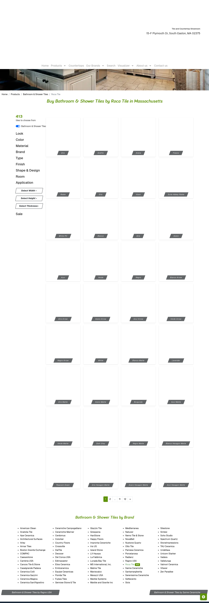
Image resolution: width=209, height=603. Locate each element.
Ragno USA (134, 560)
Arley (26, 542)
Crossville (63, 546)
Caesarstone (28, 557)
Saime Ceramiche (137, 568)
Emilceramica (65, 568)
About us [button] (141, 63)
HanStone (97, 535)
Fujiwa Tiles (63, 579)
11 (120, 499)
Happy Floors (100, 539)
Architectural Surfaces (33, 539)
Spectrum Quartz (171, 539)
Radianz (131, 557)
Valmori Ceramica (172, 564)
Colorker (62, 539)
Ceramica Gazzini (32, 575)
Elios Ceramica (65, 564)
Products (15, 94)
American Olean (31, 528)
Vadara (166, 557)
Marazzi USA (99, 575)
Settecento (133, 579)
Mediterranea (134, 528)
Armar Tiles (28, 546)
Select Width (28, 190)
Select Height (28, 198)
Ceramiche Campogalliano (70, 528)
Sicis (130, 582)
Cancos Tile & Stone (33, 564)
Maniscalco (99, 571)
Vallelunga (168, 560)
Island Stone (99, 550)
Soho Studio (169, 535)
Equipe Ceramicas (67, 571)
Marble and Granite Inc (105, 582)
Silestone (167, 528)
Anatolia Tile (29, 532)
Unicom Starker (171, 553)
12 (125, 499)
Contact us (161, 63)
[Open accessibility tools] (203, 596)
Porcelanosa (134, 553)
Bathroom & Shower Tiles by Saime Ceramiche (177, 592)
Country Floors (65, 542)
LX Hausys (98, 553)
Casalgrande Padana (33, 568)
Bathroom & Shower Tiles (35, 94)
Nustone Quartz (135, 542)
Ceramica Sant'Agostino (35, 582)
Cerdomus (63, 535)
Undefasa (168, 550)
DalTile (62, 550)
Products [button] (56, 63)
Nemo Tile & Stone (136, 535)
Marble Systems (101, 579)
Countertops (76, 63)
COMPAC (27, 553)
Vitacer (166, 568)
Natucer (132, 532)
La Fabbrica (99, 557)
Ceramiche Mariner (67, 532)
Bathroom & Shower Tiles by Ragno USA (32, 592)
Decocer (62, 553)
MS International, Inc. (103, 564)
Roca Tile (132, 564)
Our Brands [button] (93, 63)
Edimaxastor (64, 560)
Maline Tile (98, 568)
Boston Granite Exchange (35, 550)
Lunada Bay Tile (101, 560)
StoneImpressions (172, 542)
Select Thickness (28, 206)
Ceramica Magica (31, 579)
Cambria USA (29, 560)
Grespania (98, 532)
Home (45, 63)
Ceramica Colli (30, 571)
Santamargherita (136, 571)
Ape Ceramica (30, 535)
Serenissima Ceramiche (140, 575)
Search (111, 63)
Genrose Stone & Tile (68, 582)
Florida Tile (63, 575)
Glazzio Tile (99, 528)
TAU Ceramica (170, 546)
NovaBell (132, 539)
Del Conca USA (65, 557)
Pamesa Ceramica (137, 550)
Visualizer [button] (124, 63)
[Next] (130, 499)
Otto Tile (132, 546)
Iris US (96, 546)
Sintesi (166, 532)
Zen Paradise (169, 571)
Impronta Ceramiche (103, 542)
